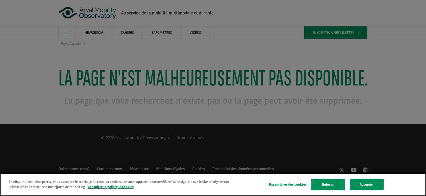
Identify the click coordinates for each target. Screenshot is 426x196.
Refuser (328, 184)
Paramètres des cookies (287, 184)
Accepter (366, 184)
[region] (213, 185)
